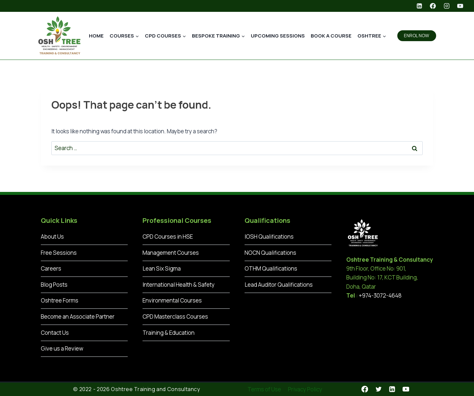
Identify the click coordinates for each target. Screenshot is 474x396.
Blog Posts (54, 284)
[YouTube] (460, 6)
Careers (51, 268)
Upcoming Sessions (278, 35)
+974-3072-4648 (380, 295)
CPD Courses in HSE (168, 236)
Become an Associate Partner (78, 316)
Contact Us (55, 332)
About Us (52, 236)
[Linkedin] (419, 6)
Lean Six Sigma (162, 268)
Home (96, 35)
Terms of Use (264, 389)
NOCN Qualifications (270, 252)
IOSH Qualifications (269, 236)
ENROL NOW (416, 36)
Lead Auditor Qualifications (279, 284)
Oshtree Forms (59, 300)
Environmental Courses (172, 300)
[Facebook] (433, 6)
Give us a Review (62, 348)
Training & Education (169, 332)
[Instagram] (447, 6)
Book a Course (331, 35)
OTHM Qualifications (271, 268)
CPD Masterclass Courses (175, 316)
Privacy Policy (305, 389)
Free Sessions (59, 252)
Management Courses (171, 252)
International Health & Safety (179, 284)
